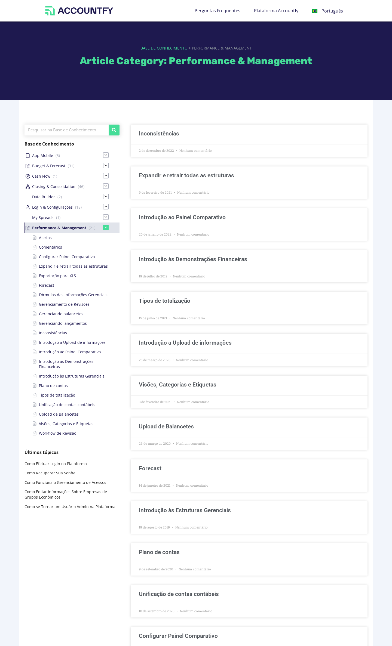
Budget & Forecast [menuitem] (48, 165)
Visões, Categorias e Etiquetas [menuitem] (66, 423)
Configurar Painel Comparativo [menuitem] (67, 256)
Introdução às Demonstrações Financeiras (193, 259)
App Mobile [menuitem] (42, 155)
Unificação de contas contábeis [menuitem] (67, 404)
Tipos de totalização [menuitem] (57, 395)
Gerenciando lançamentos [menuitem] (63, 323)
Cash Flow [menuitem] (41, 176)
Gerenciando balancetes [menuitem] (61, 313)
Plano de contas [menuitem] (53, 385)
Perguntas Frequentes (217, 11)
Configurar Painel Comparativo (178, 636)
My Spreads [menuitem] (43, 217)
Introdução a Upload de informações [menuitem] (72, 342)
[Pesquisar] (114, 130)
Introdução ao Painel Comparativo (182, 217)
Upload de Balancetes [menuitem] (59, 414)
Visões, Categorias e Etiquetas (177, 384)
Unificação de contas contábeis (179, 594)
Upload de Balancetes (166, 426)
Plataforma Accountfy (276, 11)
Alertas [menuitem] (45, 237)
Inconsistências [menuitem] (53, 332)
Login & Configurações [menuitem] (52, 207)
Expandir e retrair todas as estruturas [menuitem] (73, 266)
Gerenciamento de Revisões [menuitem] (64, 304)
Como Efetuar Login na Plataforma (55, 463)
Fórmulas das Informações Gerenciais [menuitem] (73, 294)
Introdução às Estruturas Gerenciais (185, 510)
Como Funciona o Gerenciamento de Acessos (65, 482)
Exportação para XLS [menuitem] (57, 275)
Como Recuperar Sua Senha (49, 472)
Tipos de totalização (164, 301)
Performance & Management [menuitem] (59, 227)
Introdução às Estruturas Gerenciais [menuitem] (72, 376)
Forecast (150, 468)
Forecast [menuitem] (46, 285)
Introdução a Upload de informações (185, 342)
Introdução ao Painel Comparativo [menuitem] (70, 351)
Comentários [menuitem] (50, 247)
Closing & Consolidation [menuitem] (53, 186)
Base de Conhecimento (164, 48)
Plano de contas (159, 552)
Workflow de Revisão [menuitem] (57, 433)
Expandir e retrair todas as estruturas (186, 175)
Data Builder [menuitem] (43, 196)
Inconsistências (159, 133)
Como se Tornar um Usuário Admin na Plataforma (69, 506)
